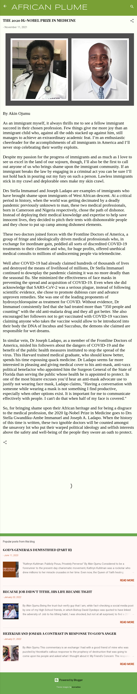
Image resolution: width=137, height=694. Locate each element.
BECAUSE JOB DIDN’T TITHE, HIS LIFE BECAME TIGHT (47, 592)
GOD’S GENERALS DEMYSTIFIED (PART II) (37, 550)
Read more (127, 580)
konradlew (76, 687)
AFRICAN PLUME (49, 7)
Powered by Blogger (68, 680)
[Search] (132, 7)
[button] (132, 21)
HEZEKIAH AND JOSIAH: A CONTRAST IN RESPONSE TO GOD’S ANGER (59, 633)
